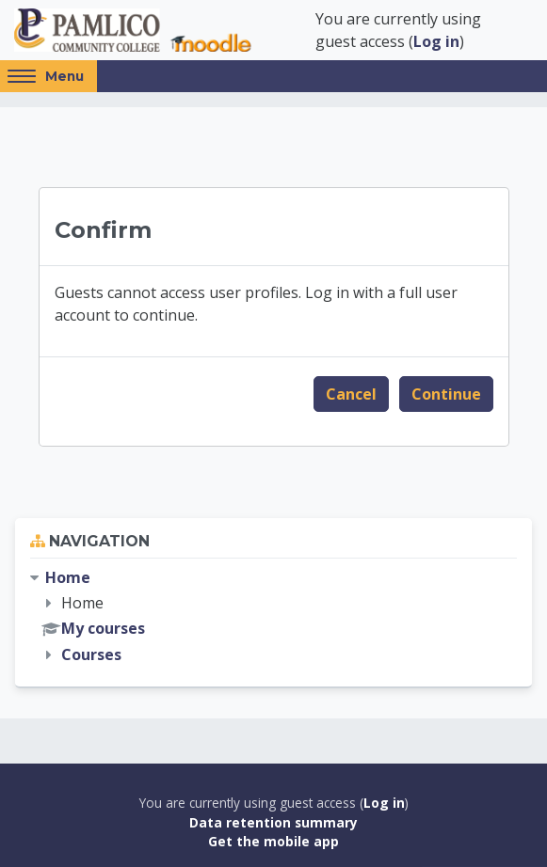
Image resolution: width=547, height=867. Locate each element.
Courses (91, 654)
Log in (436, 41)
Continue (446, 394)
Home (67, 577)
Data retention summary (273, 822)
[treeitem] (273, 616)
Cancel (351, 394)
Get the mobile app (273, 841)
